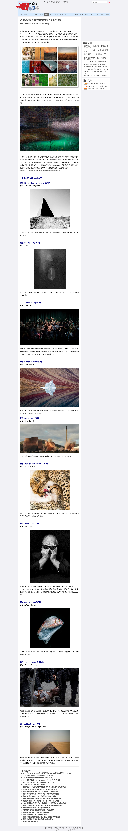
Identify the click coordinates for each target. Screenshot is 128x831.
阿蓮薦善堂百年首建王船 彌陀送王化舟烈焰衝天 (38, 810)
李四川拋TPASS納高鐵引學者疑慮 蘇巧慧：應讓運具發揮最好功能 (44, 787)
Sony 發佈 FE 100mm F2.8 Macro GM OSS (37, 780)
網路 (91, 14)
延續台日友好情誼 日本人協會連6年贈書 (36, 812)
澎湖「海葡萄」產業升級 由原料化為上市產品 (38, 819)
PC (72, 14)
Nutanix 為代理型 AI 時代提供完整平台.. (96, 69)
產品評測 (65, 2)
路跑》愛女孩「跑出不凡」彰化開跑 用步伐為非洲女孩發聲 (42, 805)
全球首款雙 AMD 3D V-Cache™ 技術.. (96, 66)
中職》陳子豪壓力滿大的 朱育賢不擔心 (35, 814)
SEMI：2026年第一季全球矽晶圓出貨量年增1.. (96, 50)
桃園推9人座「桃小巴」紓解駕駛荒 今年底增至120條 (40, 789)
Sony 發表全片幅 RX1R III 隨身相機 (34, 782)
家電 (102, 14)
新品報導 (31, 24)
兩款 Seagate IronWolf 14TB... (96, 83)
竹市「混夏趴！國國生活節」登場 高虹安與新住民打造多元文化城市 (45, 803)
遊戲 (97, 14)
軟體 (86, 14)
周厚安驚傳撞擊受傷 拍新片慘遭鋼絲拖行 (36, 808)
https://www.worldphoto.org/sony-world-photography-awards (40, 170)
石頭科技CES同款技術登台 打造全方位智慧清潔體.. (96, 46)
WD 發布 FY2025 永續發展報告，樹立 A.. (96, 72)
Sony (47, 24)
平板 (36, 14)
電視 (66, 14)
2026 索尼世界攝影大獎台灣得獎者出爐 (36, 775)
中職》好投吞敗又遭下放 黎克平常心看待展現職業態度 (41, 794)
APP (30, 14)
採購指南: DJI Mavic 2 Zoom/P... (97, 88)
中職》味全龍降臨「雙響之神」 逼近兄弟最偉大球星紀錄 (41, 817)
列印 (76, 14)
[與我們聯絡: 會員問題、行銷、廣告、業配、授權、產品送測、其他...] (64, 828)
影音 (51, 14)
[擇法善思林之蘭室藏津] (30, 821)
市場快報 (58, 2)
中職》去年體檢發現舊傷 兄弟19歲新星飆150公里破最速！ (42, 798)
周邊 (81, 14)
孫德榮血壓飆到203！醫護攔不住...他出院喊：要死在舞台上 (42, 801)
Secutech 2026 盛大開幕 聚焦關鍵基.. (95, 75)
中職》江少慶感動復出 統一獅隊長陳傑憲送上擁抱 (39, 796)
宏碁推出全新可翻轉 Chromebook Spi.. (96, 64)
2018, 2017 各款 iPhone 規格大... (97, 86)
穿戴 (20, 14)
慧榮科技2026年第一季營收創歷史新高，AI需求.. (95, 58)
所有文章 (45, 2)
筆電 (56, 14)
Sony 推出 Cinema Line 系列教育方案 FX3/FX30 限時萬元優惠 (43, 773)
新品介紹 (52, 2)
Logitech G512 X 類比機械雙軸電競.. (95, 62)
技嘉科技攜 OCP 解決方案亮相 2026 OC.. (95, 54)
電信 (41, 14)
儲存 (61, 14)
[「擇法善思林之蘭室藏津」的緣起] (34, 784)
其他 (107, 14)
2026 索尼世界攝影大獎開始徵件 (33, 778)
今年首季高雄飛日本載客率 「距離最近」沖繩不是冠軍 (41, 791)
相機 (46, 14)
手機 (25, 14)
